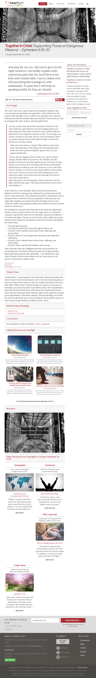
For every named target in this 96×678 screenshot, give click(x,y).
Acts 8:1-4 (12, 313)
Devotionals (85, 640)
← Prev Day (72, 113)
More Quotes (50, 508)
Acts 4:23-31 (10, 263)
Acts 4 (28, 116)
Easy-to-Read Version (48, 670)
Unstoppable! (19, 465)
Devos (43, 4)
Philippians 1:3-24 (12, 267)
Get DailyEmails (62, 641)
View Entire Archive (79, 118)
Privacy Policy (73, 626)
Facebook (61, 648)
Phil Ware (73, 82)
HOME (81, 4)
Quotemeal (50, 465)
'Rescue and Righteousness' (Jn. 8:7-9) (50, 543)
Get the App (62, 652)
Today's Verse (20, 565)
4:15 (20, 267)
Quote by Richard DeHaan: (50, 494)
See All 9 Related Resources (34, 401)
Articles (60, 4)
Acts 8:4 (9, 265)
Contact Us (62, 657)
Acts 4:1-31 (12, 311)
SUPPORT (9, 650)
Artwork (71, 4)
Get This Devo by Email (19, 100)
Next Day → (85, 113)
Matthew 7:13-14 (19, 594)
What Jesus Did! (50, 514)
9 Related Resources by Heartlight (20, 330)
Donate (10, 660)
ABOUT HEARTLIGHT (15, 636)
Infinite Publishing (35, 646)
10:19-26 (20, 313)
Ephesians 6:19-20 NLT (48, 94)
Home (82, 655)
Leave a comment (42, 324)
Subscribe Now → (73, 620)
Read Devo (20, 513)
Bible (51, 4)
